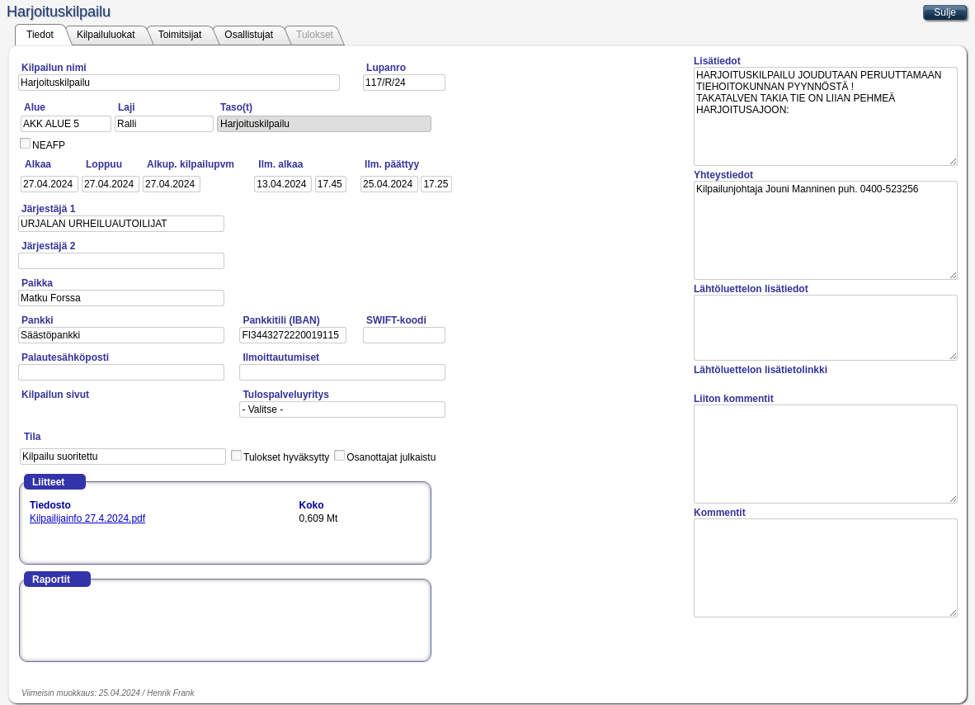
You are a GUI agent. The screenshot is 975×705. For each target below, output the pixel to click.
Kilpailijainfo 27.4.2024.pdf (87, 518)
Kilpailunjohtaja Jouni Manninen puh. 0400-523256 (826, 230)
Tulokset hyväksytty (286, 457)
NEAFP (48, 145)
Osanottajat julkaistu (391, 457)
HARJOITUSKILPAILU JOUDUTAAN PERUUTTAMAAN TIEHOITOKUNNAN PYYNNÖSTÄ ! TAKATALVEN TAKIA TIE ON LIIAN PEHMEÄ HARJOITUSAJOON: (826, 116)
